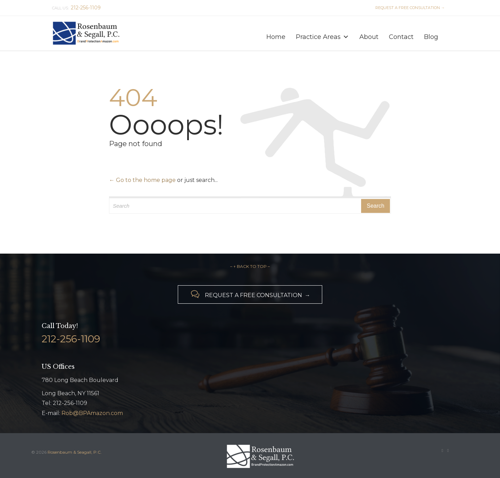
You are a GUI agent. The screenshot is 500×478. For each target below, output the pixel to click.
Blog (431, 36)
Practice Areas (322, 35)
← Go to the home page (142, 180)
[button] (346, 37)
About (368, 36)
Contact (401, 36)
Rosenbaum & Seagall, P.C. (75, 452)
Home (275, 36)
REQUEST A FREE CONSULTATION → (409, 7)
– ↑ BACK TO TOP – (250, 266)
